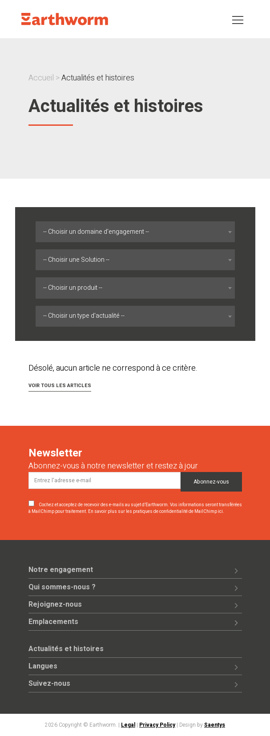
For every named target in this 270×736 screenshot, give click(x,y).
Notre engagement (60, 569)
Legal (128, 725)
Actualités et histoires (66, 649)
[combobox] (134, 232)
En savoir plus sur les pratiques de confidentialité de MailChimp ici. (156, 511)
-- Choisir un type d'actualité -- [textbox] (84, 315)
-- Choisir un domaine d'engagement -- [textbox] (96, 231)
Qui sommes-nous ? (62, 587)
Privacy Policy (157, 725)
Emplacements (53, 621)
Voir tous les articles (59, 385)
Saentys (214, 725)
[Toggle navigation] (238, 19)
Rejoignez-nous (55, 604)
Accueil (41, 78)
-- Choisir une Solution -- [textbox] (76, 259)
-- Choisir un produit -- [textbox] (72, 287)
